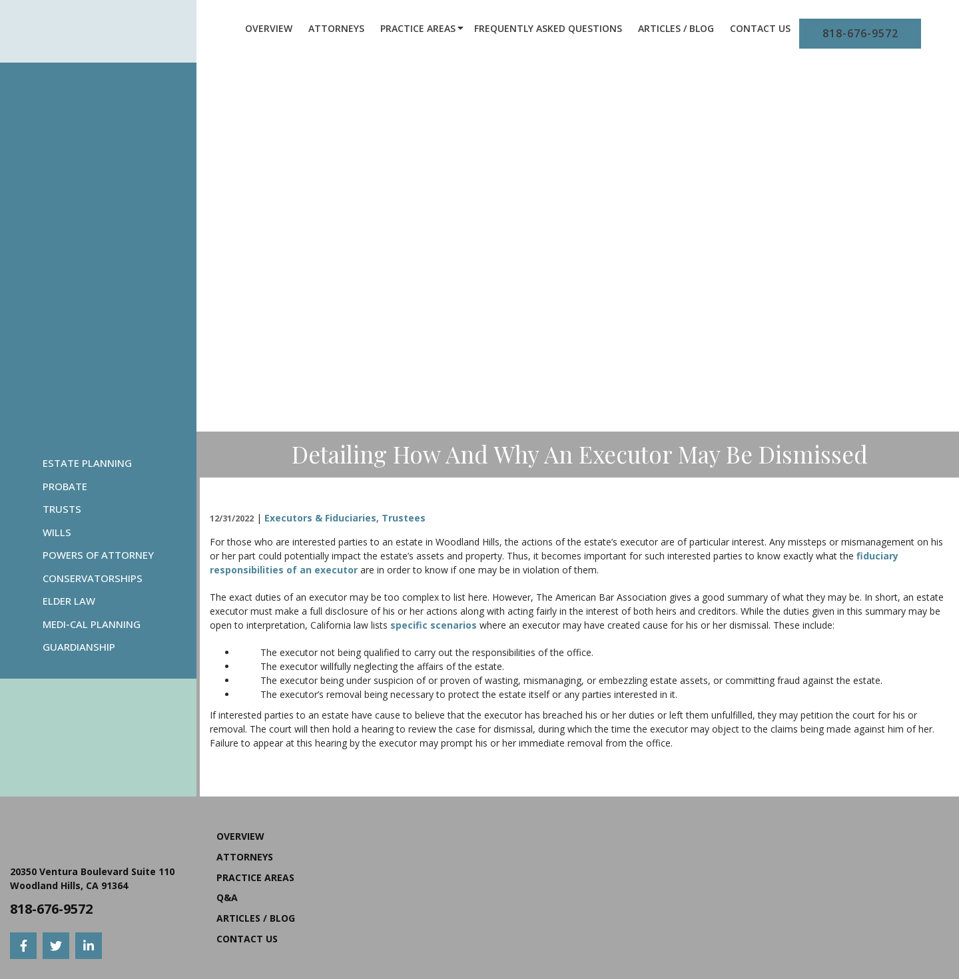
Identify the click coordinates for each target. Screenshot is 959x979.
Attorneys (336, 28)
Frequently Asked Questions (548, 28)
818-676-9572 (860, 33)
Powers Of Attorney (98, 554)
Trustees (404, 517)
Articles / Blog (676, 28)
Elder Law (69, 600)
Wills (57, 532)
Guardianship (79, 646)
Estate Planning (87, 463)
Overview (268, 28)
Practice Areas (418, 28)
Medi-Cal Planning (92, 624)
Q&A (227, 897)
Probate (65, 486)
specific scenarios (433, 625)
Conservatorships (93, 578)
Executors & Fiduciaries (320, 517)
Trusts (62, 508)
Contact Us (760, 28)
